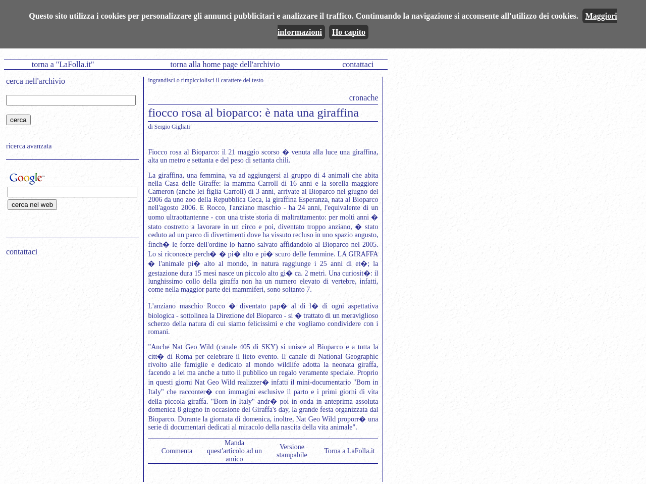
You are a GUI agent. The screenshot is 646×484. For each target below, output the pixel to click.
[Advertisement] (69, 328)
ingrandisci (161, 80)
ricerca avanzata (29, 146)
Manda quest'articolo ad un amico (234, 451)
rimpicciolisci (197, 80)
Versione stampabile (292, 451)
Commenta (177, 451)
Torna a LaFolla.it (349, 451)
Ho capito (348, 32)
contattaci (357, 64)
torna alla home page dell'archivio (225, 64)
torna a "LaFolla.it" (63, 64)
